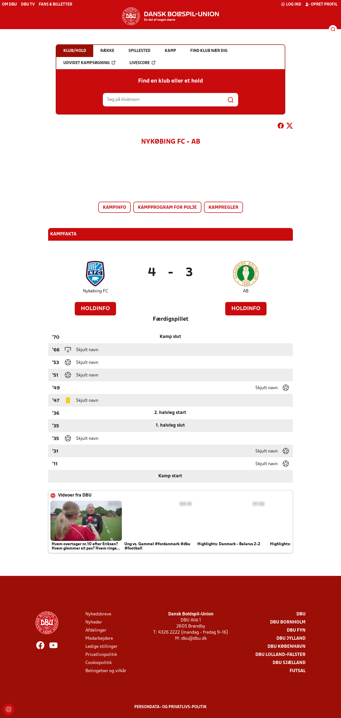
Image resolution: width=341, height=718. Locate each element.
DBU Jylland (291, 638)
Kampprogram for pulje (167, 207)
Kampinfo (114, 207)
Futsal (298, 671)
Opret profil (321, 4)
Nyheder (93, 622)
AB (246, 291)
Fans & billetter (55, 4)
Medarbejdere (99, 638)
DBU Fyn (296, 630)
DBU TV (28, 4)
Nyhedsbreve (98, 614)
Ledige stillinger (101, 647)
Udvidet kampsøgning (89, 63)
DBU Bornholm (288, 622)
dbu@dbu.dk (194, 638)
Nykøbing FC (95, 291)
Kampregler (223, 207)
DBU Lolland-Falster (280, 655)
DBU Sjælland (289, 663)
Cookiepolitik (98, 663)
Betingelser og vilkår (105, 671)
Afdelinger (95, 630)
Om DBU (9, 4)
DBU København (287, 647)
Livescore (142, 63)
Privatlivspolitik (101, 655)
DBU (301, 614)
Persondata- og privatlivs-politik (170, 707)
